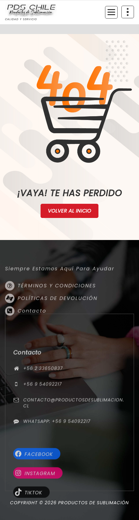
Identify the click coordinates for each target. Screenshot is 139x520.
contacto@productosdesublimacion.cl (73, 426)
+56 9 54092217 (42, 407)
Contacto (32, 323)
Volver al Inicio (69, 211)
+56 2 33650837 (43, 391)
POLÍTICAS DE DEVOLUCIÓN (57, 310)
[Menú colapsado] (111, 12)
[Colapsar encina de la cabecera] (127, 12)
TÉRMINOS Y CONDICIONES (57, 297)
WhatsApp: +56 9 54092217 (57, 444)
